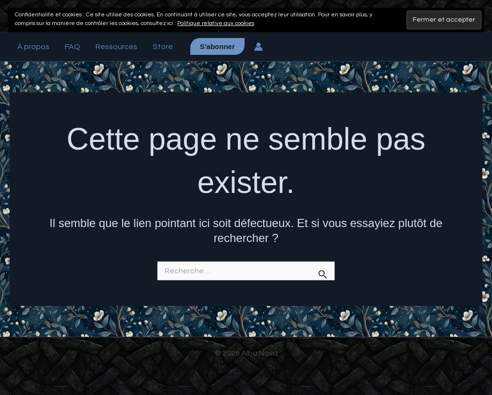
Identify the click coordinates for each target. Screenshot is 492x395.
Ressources (116, 47)
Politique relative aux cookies (215, 23)
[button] (217, 46)
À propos (33, 47)
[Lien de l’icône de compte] (258, 46)
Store (163, 47)
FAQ (72, 47)
